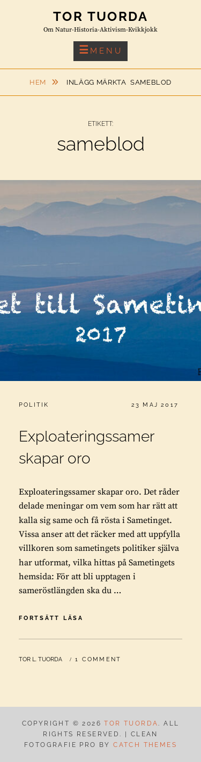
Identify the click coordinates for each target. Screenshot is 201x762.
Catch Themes (145, 745)
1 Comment (98, 659)
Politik (34, 404)
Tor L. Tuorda (40, 659)
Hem (38, 82)
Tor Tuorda (100, 16)
